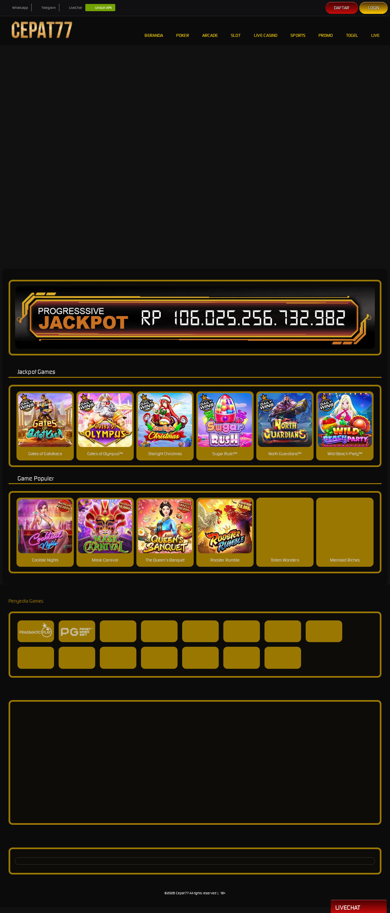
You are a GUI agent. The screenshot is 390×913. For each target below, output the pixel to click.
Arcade (210, 30)
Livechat (358, 907)
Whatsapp (17, 8)
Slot (236, 30)
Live (376, 30)
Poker (182, 30)
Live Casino (265, 30)
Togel (352, 30)
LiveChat (72, 8)
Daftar (341, 8)
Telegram (45, 8)
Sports (298, 30)
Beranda (154, 30)
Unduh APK (100, 8)
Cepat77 (182, 893)
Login (373, 8)
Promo (326, 30)
